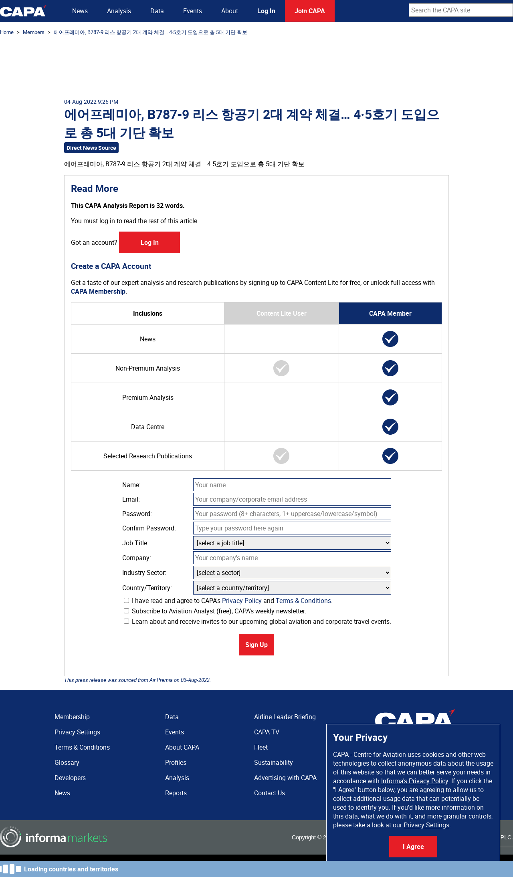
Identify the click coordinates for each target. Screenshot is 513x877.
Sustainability (273, 762)
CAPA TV (266, 732)
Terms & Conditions (303, 600)
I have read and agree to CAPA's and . (228, 600)
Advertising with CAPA (285, 777)
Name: (131, 484)
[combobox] (461, 10)
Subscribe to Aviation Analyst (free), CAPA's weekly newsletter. (215, 611)
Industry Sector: (144, 572)
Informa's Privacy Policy (414, 780)
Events (192, 10)
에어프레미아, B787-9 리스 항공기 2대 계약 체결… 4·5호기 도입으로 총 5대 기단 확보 (150, 32)
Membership (72, 716)
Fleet (261, 747)
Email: (131, 499)
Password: (137, 513)
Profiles (175, 762)
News (80, 10)
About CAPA (182, 747)
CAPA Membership (98, 291)
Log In (266, 10)
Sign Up (256, 644)
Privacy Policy (242, 600)
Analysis (119, 10)
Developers (70, 777)
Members (33, 32)
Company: (136, 557)
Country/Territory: (147, 587)
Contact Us (269, 792)
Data (157, 10)
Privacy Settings (426, 825)
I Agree (413, 846)
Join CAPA (310, 10)
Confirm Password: (149, 528)
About (229, 10)
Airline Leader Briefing (285, 716)
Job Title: (135, 542)
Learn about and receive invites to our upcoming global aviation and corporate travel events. (257, 621)
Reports (176, 792)
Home (7, 32)
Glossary (67, 762)
